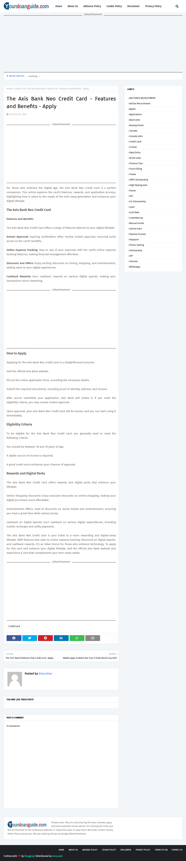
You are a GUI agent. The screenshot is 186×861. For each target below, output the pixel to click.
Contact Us (176, 850)
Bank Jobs (134, 119)
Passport (134, 239)
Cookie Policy (114, 6)
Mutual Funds (136, 223)
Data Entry (134, 152)
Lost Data (134, 212)
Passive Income (137, 234)
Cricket (133, 147)
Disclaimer (133, 6)
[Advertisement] (93, 44)
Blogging (29, 856)
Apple (132, 109)
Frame (132, 174)
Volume (133, 261)
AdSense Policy (92, 6)
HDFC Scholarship (138, 179)
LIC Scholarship (137, 201)
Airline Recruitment (139, 103)
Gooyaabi (57, 856)
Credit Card (19, 88)
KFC (131, 196)
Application (135, 114)
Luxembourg (136, 217)
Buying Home (136, 125)
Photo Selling (136, 245)
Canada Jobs (136, 136)
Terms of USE (161, 850)
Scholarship (135, 250)
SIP (131, 255)
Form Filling (135, 168)
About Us (73, 6)
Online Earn (135, 228)
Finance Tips (136, 163)
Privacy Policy (153, 6)
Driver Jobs (135, 158)
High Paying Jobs (138, 185)
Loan (132, 207)
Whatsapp (134, 266)
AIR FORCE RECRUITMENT (142, 98)
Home (58, 6)
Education (45, 673)
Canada (133, 130)
